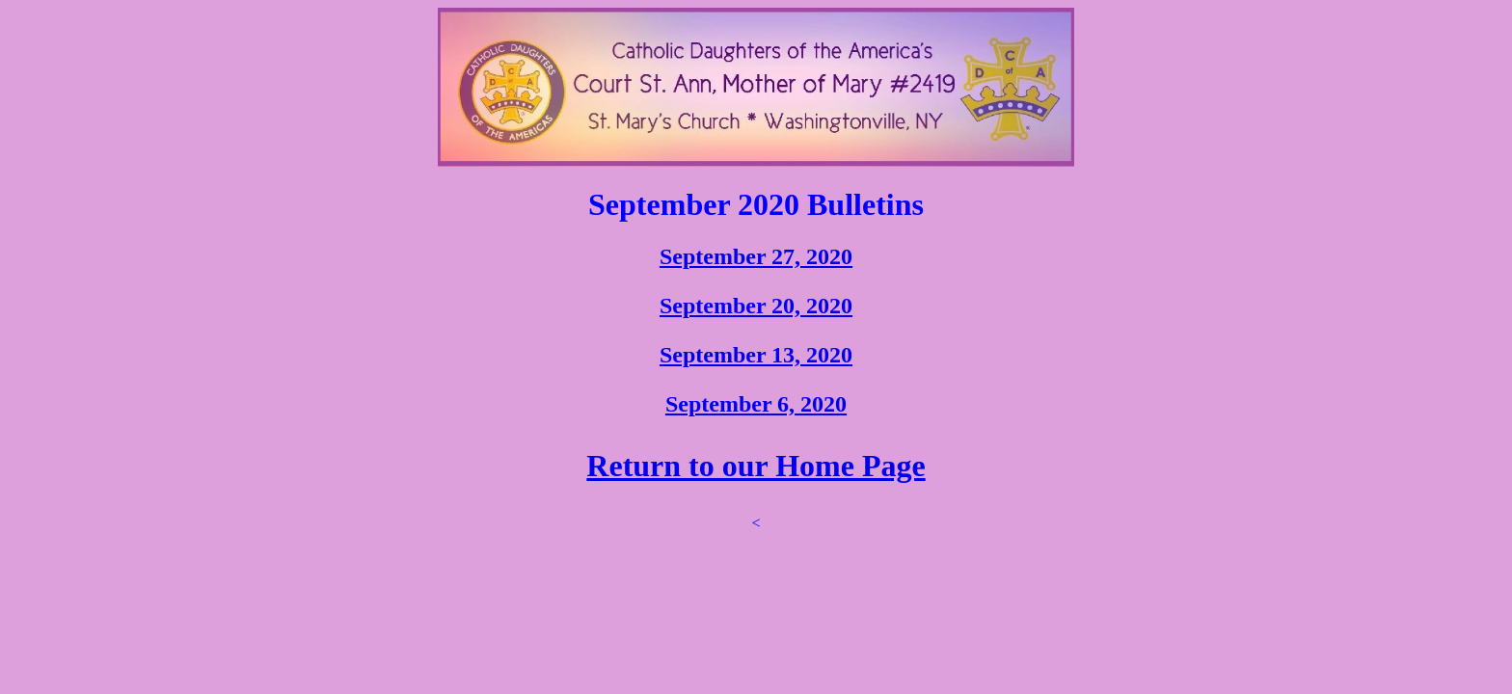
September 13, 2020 (756, 354)
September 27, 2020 (756, 256)
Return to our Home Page (755, 465)
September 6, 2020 (756, 403)
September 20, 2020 (756, 305)
